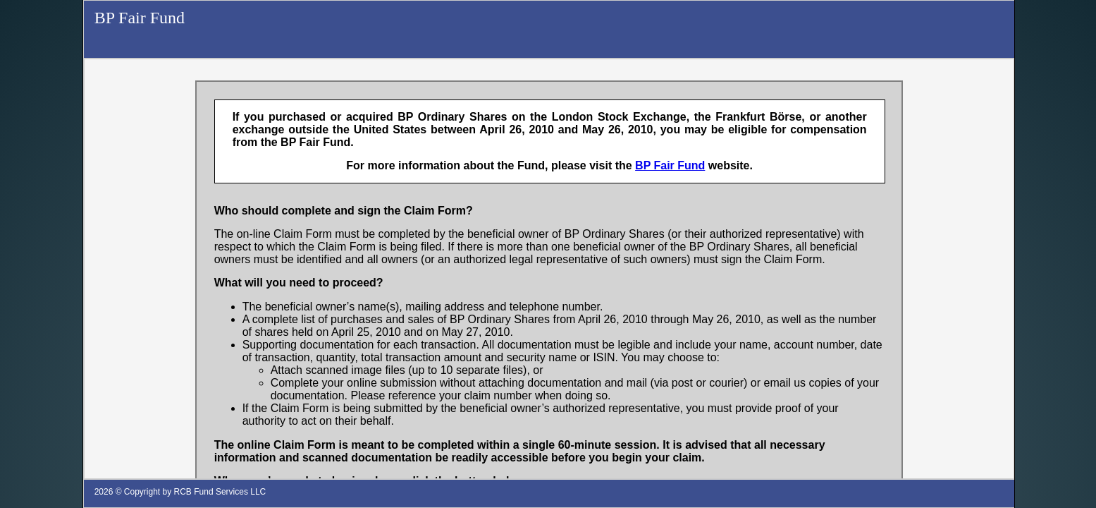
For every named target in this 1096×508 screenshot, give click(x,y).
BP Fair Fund (139, 17)
